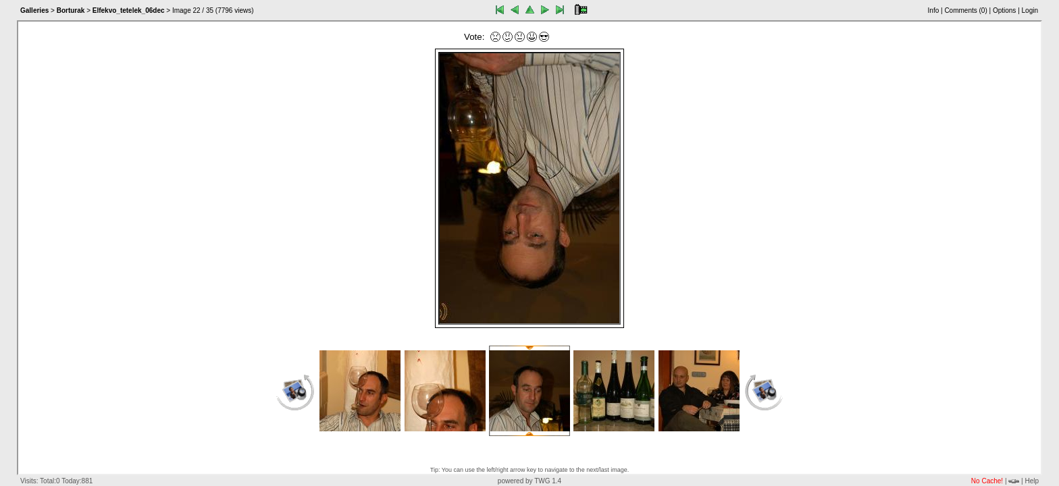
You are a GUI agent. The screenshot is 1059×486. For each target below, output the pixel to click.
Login (1030, 10)
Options (1004, 10)
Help (1032, 481)
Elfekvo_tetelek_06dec (129, 10)
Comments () (965, 10)
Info (933, 10)
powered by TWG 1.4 (529, 481)
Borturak (71, 10)
